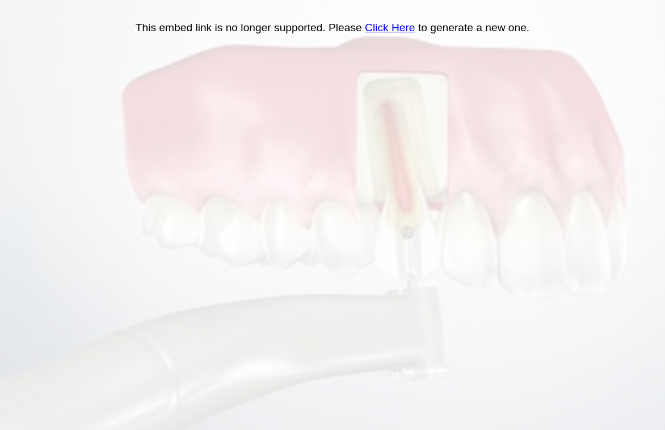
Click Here (390, 27)
